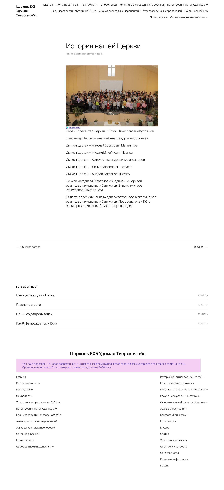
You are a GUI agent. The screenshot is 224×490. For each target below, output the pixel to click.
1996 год (198, 246)
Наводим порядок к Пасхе (35, 295)
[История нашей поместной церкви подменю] (203, 377)
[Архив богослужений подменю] (186, 408)
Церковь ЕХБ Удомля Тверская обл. (26, 11)
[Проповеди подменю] (175, 421)
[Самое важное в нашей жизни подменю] (207, 17)
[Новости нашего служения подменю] (193, 383)
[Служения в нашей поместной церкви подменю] (206, 402)
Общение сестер (30, 246)
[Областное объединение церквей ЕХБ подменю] (207, 389)
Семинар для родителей (34, 314)
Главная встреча (28, 304)
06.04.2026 (203, 295)
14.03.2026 (203, 323)
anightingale (81, 53)
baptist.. (122, 206)
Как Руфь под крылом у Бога (36, 323)
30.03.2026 (203, 304)
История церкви (95, 53)
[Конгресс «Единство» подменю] (187, 415)
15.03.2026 (203, 314)
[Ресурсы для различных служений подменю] (202, 396)
